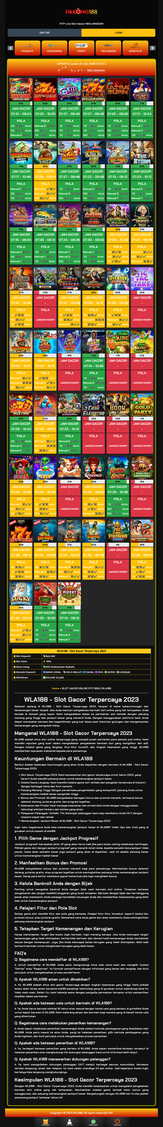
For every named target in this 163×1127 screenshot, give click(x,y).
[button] (10, 48)
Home (55, 688)
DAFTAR (45, 32)
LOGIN (118, 32)
